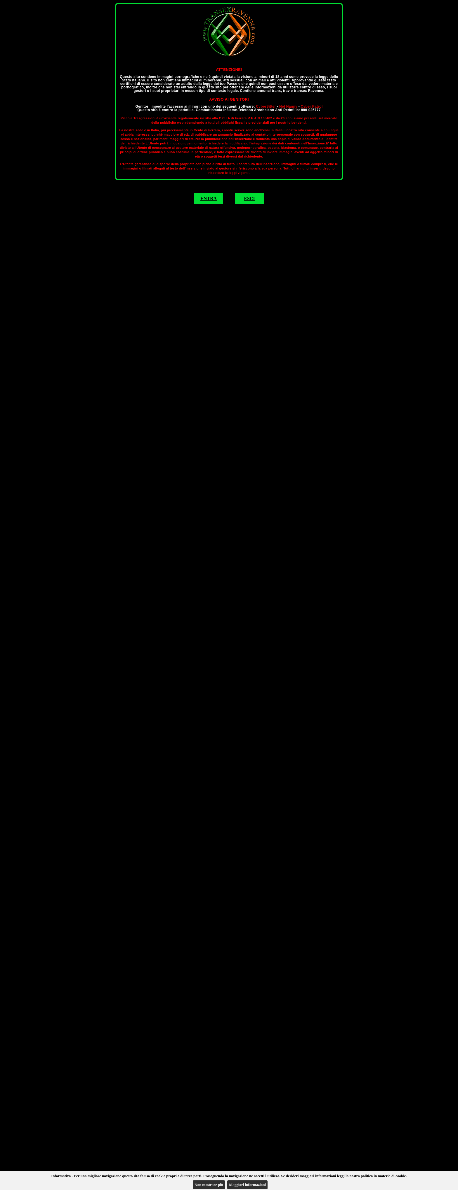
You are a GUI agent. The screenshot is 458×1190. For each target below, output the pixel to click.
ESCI (249, 198)
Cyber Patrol (312, 106)
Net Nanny (288, 106)
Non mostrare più (209, 1184)
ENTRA (208, 198)
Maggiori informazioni (247, 1184)
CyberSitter (266, 106)
